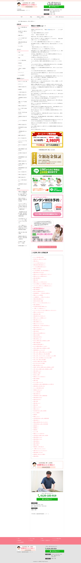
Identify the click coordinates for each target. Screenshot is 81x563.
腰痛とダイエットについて (39, 323)
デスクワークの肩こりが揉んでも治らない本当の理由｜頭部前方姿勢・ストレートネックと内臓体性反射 (22, 206)
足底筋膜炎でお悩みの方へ (22, 98)
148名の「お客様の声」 (40, 17)
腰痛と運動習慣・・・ (38, 304)
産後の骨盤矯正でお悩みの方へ (22, 149)
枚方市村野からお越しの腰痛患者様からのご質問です (44, 384)
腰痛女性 (35, 414)
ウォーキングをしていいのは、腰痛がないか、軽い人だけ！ (45, 310)
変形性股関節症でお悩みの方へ (22, 168)
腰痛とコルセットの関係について (40, 317)
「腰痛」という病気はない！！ (39, 308)
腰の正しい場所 (37, 374)
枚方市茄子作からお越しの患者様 (40, 410)
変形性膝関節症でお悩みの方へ (22, 158)
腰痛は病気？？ (37, 420)
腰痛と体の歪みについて (38, 365)
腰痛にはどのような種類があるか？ (40, 276)
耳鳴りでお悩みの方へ (22, 174)
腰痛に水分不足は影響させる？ (39, 333)
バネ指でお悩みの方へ (22, 92)
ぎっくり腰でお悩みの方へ (22, 180)
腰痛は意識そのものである (39, 272)
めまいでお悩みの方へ (22, 171)
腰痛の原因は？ (37, 441)
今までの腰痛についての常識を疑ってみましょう (43, 283)
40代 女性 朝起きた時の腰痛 (40, 359)
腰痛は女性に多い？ (37, 399)
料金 (31, 16)
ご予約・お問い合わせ (59, 16)
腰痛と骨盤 (36, 401)
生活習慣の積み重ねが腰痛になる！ (40, 306)
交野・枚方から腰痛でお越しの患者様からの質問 (43, 369)
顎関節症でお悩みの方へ (22, 117)
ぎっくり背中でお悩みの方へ (22, 109)
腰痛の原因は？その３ (38, 437)
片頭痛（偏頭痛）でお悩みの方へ (22, 164)
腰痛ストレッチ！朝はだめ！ (39, 433)
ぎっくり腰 (36, 431)
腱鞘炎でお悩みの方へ (22, 94)
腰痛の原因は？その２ (38, 439)
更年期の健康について (22, 245)
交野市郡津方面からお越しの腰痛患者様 (41, 418)
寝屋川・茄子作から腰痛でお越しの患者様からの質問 (44, 367)
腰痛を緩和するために (38, 397)
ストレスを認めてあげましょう (22, 39)
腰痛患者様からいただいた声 (39, 350)
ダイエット (20, 84)
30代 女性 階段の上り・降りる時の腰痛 (42, 353)
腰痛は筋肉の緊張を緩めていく (39, 264)
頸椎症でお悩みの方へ (22, 161)
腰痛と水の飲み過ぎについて (39, 329)
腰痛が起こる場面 (37, 372)
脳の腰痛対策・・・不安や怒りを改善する (42, 293)
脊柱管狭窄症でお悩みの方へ (22, 128)
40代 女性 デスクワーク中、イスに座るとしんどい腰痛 (45, 355)
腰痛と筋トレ (36, 261)
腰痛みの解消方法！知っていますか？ (41, 422)
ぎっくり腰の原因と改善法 (39, 257)
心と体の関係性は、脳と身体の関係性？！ (42, 270)
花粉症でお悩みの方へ (22, 86)
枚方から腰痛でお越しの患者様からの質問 (42, 340)
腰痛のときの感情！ (37, 268)
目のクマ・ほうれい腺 (22, 81)
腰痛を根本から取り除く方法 (39, 386)
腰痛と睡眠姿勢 (37, 289)
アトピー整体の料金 (22, 60)
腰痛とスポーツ (37, 408)
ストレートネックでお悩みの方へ (22, 141)
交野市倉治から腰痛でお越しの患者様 (41, 435)
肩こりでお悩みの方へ (22, 138)
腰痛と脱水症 (36, 331)
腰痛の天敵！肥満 (37, 314)
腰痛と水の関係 (37, 334)
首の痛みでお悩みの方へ (22, 153)
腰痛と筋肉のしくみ (37, 338)
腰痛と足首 (36, 405)
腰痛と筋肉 (36, 380)
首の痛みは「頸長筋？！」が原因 (21, 242)
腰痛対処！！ (36, 425)
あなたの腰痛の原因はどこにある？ (40, 346)
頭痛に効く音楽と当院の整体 (22, 233)
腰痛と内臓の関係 (37, 342)
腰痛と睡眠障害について (38, 287)
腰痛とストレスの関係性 (38, 295)
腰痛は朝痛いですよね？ (38, 452)
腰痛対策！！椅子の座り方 (39, 446)
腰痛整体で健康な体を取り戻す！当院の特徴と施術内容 (22, 237)
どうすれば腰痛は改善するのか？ (40, 266)
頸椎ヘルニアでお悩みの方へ (22, 102)
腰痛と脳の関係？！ (37, 278)
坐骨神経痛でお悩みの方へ (22, 185)
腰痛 (49, 29)
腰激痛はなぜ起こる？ (38, 389)
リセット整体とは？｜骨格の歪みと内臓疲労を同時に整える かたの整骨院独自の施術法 (22, 227)
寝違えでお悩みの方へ (22, 105)
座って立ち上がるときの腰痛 (39, 363)
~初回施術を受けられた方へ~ (22, 132)
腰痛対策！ (36, 429)
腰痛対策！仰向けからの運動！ (39, 454)
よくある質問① (21, 75)
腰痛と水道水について (38, 327)
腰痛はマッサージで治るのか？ (39, 376)
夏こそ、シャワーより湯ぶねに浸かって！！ (42, 302)
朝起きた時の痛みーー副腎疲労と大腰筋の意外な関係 (22, 199)
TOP (21, 16)
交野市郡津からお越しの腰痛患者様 (40, 395)
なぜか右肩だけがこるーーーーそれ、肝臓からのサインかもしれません (22, 220)
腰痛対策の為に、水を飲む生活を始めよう (42, 325)
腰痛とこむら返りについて (39, 312)
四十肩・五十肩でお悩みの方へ (22, 113)
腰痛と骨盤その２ (37, 393)
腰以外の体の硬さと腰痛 (38, 300)
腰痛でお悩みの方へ (24, 21)
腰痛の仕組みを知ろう (38, 336)
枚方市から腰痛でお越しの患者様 (40, 361)
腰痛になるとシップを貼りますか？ (40, 281)
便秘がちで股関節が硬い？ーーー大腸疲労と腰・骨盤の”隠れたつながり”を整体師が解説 (22, 193)
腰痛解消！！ (36, 427)
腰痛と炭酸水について (38, 321)
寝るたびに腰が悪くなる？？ (39, 291)
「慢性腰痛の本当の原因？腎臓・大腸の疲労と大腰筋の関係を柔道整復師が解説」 (22, 213)
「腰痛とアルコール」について (39, 448)
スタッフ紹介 (32, 538)
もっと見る (20, 46)
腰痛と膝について (37, 403)
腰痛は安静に (36, 456)
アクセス (50, 16)
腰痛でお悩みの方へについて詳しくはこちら (47, 246)
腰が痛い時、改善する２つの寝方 (40, 259)
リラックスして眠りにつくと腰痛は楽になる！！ (43, 285)
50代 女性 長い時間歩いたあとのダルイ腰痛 (42, 357)
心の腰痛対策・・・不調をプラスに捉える (42, 297)
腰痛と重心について (37, 319)
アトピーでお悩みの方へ (22, 121)
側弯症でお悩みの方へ (22, 124)
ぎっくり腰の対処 (37, 391)
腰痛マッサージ (37, 416)
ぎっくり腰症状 (37, 412)
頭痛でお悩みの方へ (22, 177)
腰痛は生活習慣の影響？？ (39, 344)
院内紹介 (20, 63)
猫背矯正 (20, 89)
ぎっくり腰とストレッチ (38, 382)
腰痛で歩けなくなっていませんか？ (40, 450)
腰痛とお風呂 (36, 444)
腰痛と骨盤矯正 (37, 378)
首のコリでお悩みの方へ (22, 145)
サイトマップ (21, 72)
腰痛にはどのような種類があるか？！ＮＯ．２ (42, 274)
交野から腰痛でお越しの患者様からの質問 (42, 348)
